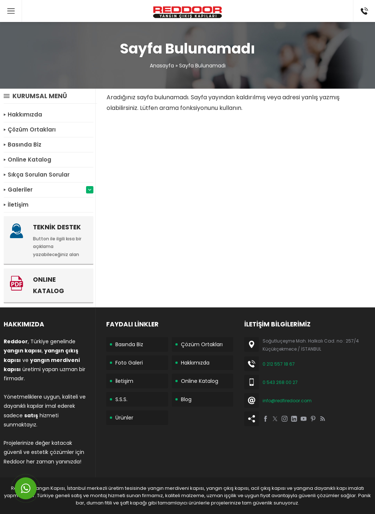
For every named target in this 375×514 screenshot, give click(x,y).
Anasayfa (162, 65)
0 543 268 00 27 (280, 382)
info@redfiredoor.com (287, 400)
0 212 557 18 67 (279, 364)
